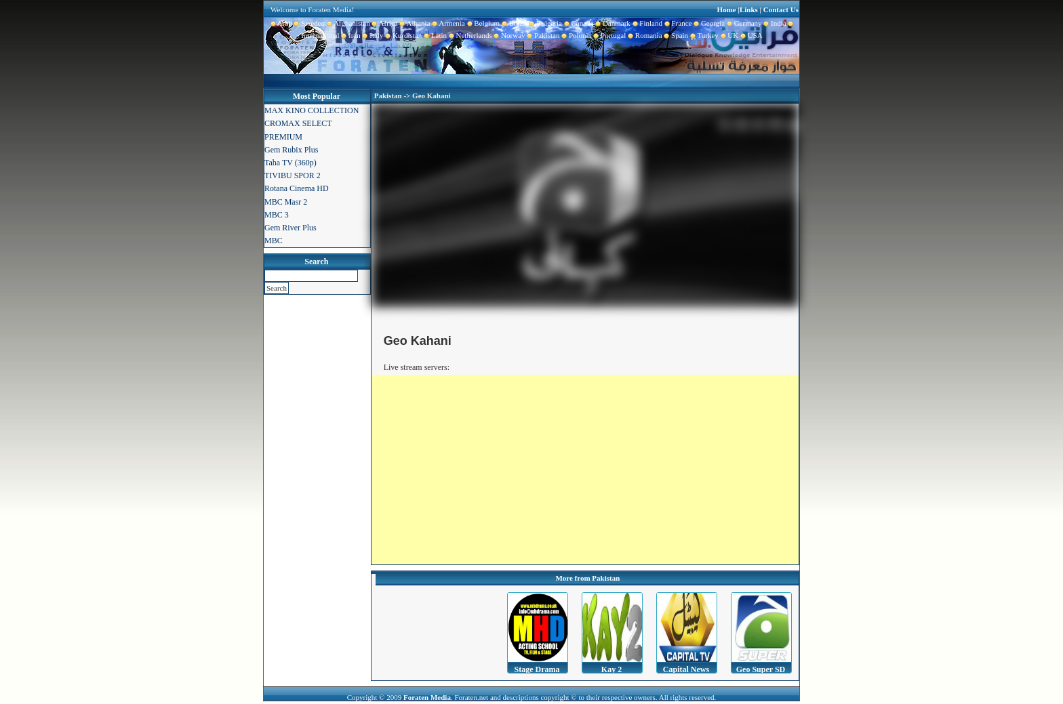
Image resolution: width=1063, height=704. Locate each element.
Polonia (575, 35)
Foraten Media (427, 697)
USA (750, 35)
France (676, 23)
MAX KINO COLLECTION (311, 110)
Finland (646, 23)
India (774, 23)
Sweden (308, 23)
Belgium (482, 23)
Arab (281, 23)
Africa (384, 23)
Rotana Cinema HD (296, 188)
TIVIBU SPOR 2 (292, 175)
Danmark (611, 23)
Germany (743, 23)
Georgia (708, 23)
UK (728, 35)
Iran (350, 35)
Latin (434, 35)
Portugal (609, 35)
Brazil (513, 23)
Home (726, 9)
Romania (644, 35)
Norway (508, 35)
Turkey (703, 35)
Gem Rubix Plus (291, 149)
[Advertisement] (585, 469)
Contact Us (781, 9)
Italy (372, 35)
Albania (414, 23)
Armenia (447, 23)
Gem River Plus (290, 227)
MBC (273, 240)
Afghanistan (347, 23)
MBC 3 (276, 215)
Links (749, 9)
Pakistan (542, 35)
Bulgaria (544, 23)
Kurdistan (402, 35)
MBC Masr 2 (285, 202)
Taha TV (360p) (290, 162)
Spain (675, 35)
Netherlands (469, 35)
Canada (577, 23)
